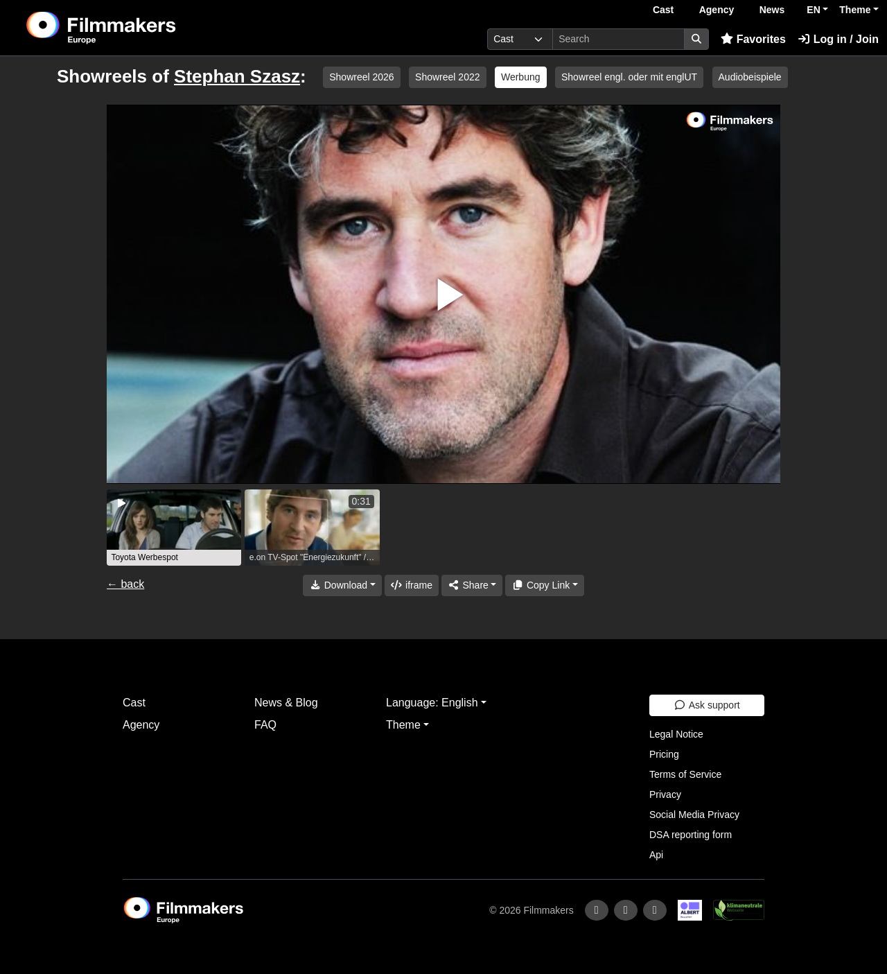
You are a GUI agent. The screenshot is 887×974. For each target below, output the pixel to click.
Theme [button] (854, 9)
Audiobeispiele (750, 76)
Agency (717, 9)
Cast (663, 9)
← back (125, 584)
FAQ (265, 725)
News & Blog (286, 702)
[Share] (471, 585)
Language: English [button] (432, 702)
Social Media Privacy (694, 814)
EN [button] (813, 9)
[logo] (135, 27)
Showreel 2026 (361, 76)
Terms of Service (685, 774)
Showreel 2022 (447, 76)
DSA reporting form (690, 834)
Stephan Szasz (237, 76)
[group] (174, 527)
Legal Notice (676, 734)
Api (656, 854)
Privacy (665, 794)
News (772, 9)
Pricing (664, 754)
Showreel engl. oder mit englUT (629, 76)
